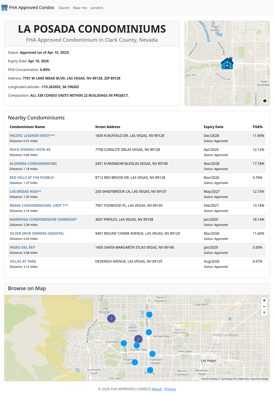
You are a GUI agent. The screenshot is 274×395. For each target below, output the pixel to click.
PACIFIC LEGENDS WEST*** (32, 135)
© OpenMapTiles (227, 378)
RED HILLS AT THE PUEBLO (32, 177)
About (157, 389)
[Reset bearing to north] (264, 313)
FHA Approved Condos (27, 7)
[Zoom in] (264, 300)
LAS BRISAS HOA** (25, 191)
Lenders (96, 7)
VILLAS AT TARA (23, 261)
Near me (80, 7)
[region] (137, 338)
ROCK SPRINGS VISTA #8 (30, 149)
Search (64, 7)
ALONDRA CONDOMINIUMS (33, 163)
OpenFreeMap (209, 378)
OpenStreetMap (259, 378)
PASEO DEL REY (22, 247)
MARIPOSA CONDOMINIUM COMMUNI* (43, 219)
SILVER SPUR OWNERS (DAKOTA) (37, 233)
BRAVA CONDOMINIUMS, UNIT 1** (39, 205)
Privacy (170, 389)
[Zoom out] (264, 306)
